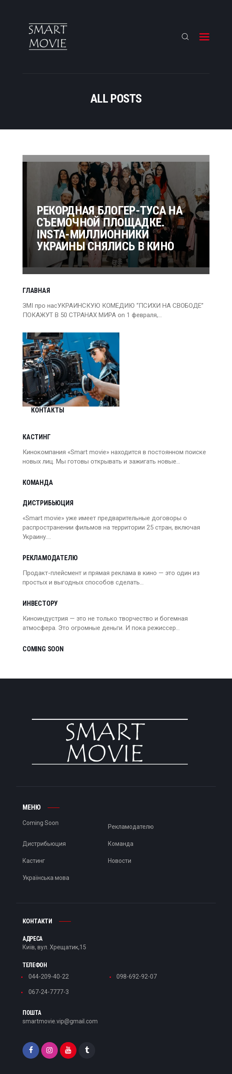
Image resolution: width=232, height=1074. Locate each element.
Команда (38, 460)
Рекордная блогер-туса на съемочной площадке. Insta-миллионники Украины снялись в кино (116, 215)
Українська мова (46, 854)
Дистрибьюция (48, 480)
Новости (119, 837)
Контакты (132, 362)
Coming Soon (43, 626)
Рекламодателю (50, 535)
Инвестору (40, 580)
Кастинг (37, 414)
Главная (36, 291)
